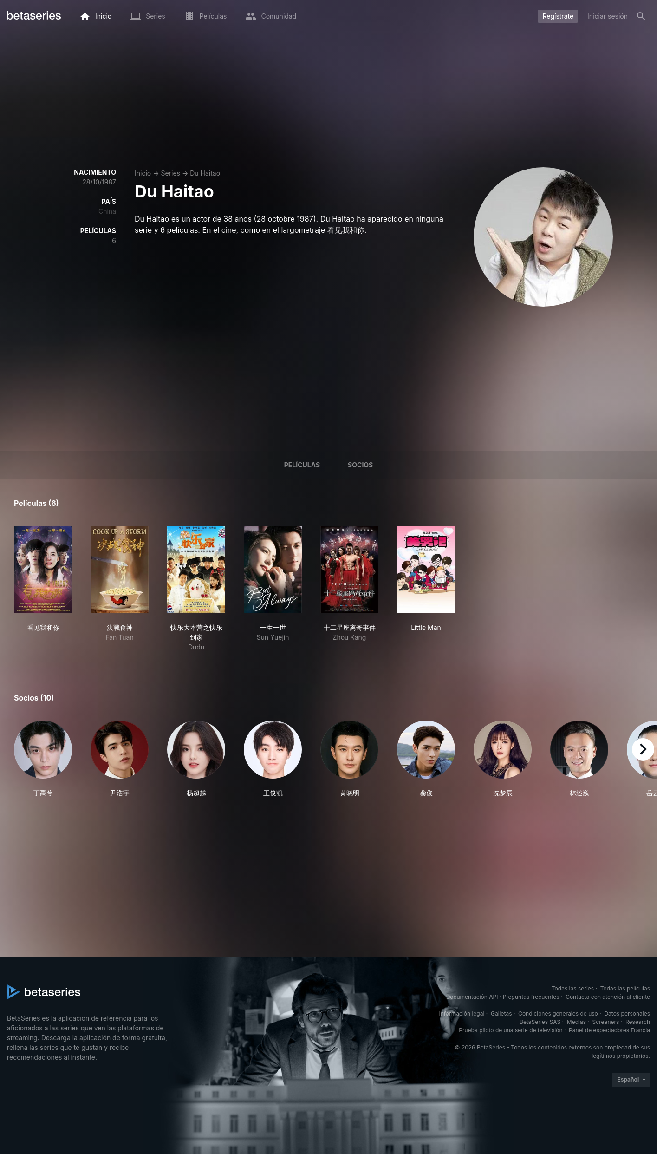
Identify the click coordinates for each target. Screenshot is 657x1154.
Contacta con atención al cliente (608, 996)
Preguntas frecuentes (531, 996)
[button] (43, 759)
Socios (360, 465)
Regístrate (557, 16)
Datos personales (627, 1013)
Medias (576, 1021)
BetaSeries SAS (540, 1021)
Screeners (605, 1021)
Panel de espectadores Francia (609, 1030)
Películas (302, 465)
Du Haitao (205, 173)
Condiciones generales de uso (558, 1013)
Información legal (461, 1013)
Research (637, 1021)
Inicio (143, 173)
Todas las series (573, 988)
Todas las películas (625, 988)
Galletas (501, 1013)
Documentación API (472, 996)
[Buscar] (641, 16)
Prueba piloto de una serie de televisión (510, 1030)
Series (170, 173)
